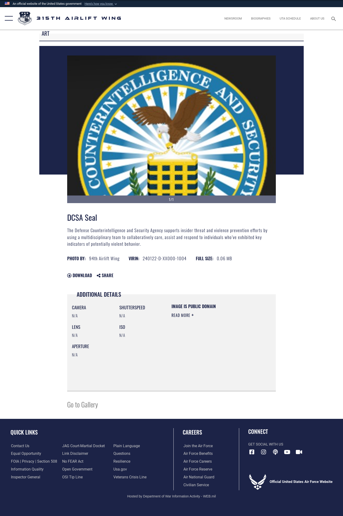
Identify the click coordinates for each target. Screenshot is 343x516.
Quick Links (24, 432)
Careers (192, 432)
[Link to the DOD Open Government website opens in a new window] (76, 469)
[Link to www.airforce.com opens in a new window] (197, 446)
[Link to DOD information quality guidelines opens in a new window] (25, 469)
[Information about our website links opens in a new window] (74, 453)
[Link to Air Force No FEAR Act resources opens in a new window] (72, 461)
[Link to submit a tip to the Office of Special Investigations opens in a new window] (71, 477)
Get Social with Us (265, 444)
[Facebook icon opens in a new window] (251, 452)
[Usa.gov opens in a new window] (120, 469)
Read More (182, 315)
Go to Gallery (82, 404)
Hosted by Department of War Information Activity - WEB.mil (171, 496)
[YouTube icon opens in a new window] (287, 452)
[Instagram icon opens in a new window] (263, 452)
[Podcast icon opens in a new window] (275, 452)
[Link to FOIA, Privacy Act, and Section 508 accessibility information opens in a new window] (32, 461)
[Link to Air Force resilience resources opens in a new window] (122, 461)
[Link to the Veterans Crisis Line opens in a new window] (130, 477)
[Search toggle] (334, 18)
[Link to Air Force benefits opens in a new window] (197, 453)
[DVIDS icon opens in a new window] (299, 452)
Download (79, 275)
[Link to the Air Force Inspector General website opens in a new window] (24, 477)
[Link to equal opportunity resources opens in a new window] (24, 453)
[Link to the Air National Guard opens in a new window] (197, 477)
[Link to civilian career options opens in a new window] (195, 485)
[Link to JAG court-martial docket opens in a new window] (82, 446)
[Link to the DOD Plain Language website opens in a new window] (126, 446)
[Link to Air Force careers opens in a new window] (197, 461)
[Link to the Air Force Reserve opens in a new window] (197, 469)
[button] (101, 3)
